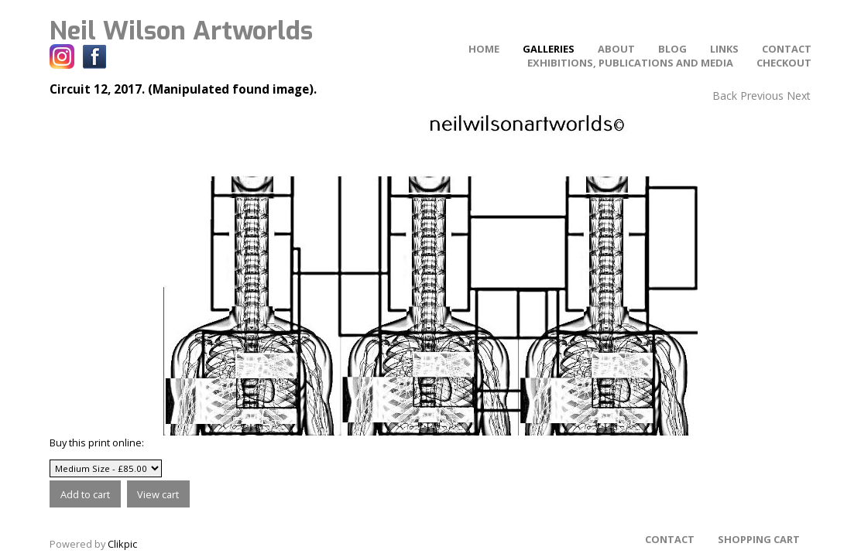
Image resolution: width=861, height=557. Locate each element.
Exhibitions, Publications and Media (630, 63)
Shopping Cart (759, 539)
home (483, 49)
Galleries (549, 49)
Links (724, 49)
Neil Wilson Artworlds (181, 31)
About (616, 49)
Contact (786, 49)
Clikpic (122, 544)
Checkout (783, 63)
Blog (672, 49)
